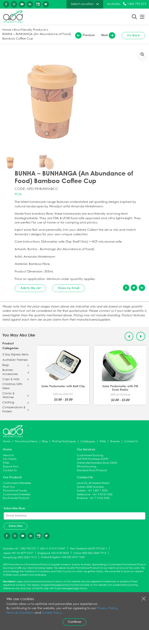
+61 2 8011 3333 (98, 490)
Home (6, 30)
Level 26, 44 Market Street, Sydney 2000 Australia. (93, 485)
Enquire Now (11, 466)
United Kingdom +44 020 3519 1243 (63, 557)
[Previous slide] (129, 336)
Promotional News (26, 441)
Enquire (115, 441)
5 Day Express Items (15, 354)
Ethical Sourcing (86, 466)
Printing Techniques (64, 441)
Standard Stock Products (92, 470)
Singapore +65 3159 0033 (53, 553)
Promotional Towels (15, 490)
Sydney (81, 490)
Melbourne (83, 494)
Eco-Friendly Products (30, 30)
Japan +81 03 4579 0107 (18, 553)
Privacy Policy (107, 608)
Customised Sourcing (90, 455)
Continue (74, 621)
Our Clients (10, 459)
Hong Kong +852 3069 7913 (20, 557)
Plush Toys (9, 487)
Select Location (82, 4)
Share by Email (68, 288)
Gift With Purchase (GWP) (92, 459)
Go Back (133, 35)
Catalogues (88, 441)
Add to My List (30, 288)
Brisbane (82, 498)
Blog (45, 441)
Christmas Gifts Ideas (12, 386)
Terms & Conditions (20, 613)
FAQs (103, 441)
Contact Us (131, 441)
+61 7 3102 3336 (100, 498)
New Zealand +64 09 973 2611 (88, 548)
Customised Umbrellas (17, 494)
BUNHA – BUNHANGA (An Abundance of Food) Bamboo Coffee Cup (36, 36)
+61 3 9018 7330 (102, 494)
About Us (8, 455)
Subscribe (16, 526)
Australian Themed (15, 360)
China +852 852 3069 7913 (89, 553)
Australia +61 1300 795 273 (19, 548)
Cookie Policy (52, 613)
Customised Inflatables (17, 483)
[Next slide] (140, 336)
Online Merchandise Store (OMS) (97, 463)
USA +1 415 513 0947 (52, 548)
